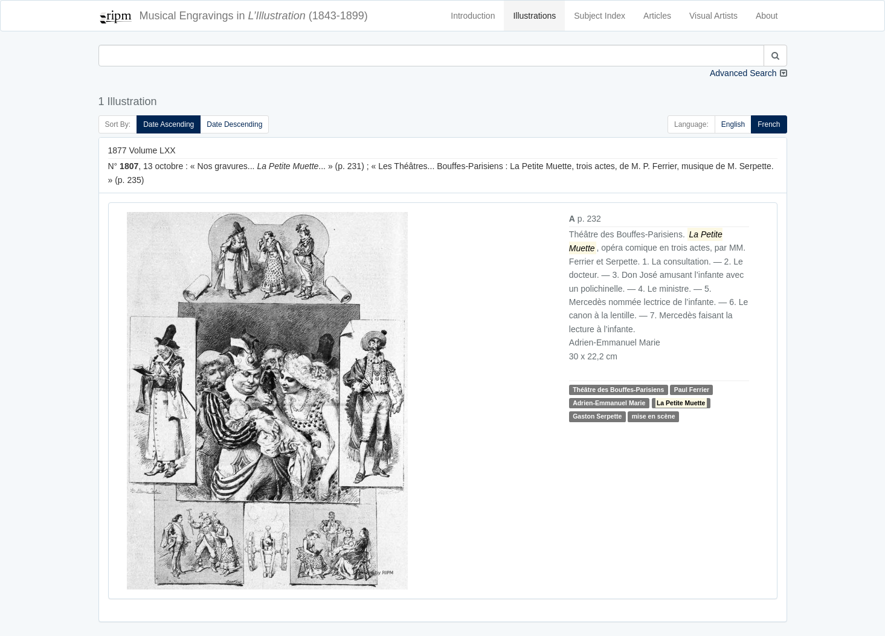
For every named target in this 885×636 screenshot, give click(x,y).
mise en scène (653, 416)
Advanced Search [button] (743, 73)
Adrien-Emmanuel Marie (609, 402)
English (733, 124)
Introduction (473, 16)
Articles (657, 16)
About (767, 16)
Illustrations (534, 16)
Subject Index (599, 16)
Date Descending (234, 124)
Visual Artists (713, 16)
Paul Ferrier (691, 389)
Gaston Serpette (597, 416)
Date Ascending (168, 124)
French (769, 124)
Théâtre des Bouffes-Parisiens (618, 389)
